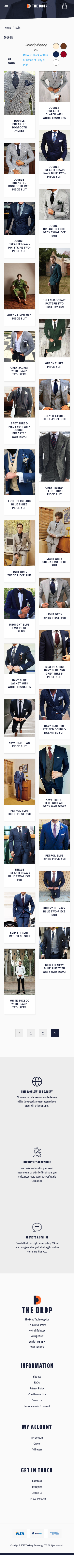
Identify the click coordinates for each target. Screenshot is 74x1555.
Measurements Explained (37, 1406)
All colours (11, 61)
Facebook (37, 1481)
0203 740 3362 (37, 1347)
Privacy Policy (37, 1388)
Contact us (37, 1400)
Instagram (37, 1486)
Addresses (37, 1449)
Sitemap (37, 1376)
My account (37, 1437)
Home (8, 27)
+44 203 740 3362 (37, 1498)
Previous (19, 1033)
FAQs (37, 1382)
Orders (37, 1443)
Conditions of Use (37, 1394)
